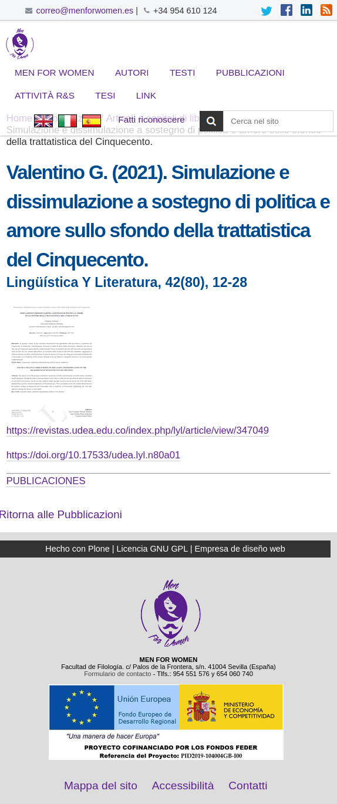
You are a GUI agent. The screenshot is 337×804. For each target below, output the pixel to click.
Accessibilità (183, 785)
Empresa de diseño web (239, 548)
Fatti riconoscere (151, 119)
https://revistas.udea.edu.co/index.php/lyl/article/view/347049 (137, 430)
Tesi (105, 95)
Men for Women (55, 72)
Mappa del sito (100, 785)
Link (146, 95)
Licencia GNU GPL (152, 548)
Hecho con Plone (77, 548)
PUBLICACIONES (46, 481)
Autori (132, 72)
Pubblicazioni (250, 72)
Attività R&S (45, 95)
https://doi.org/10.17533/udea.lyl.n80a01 (93, 455)
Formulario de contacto (117, 673)
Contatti (247, 785)
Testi (183, 72)
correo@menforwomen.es (84, 10)
